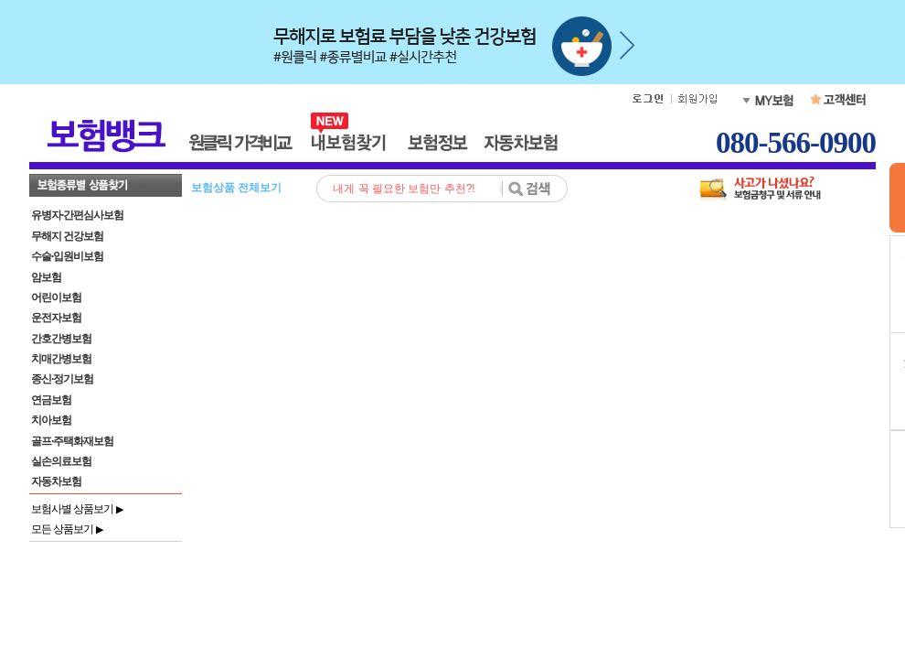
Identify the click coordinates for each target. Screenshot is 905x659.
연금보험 (51, 400)
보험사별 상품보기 (76, 508)
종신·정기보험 (62, 379)
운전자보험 (56, 317)
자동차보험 (56, 481)
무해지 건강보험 (67, 236)
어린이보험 (56, 297)
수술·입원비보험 (67, 256)
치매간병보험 (61, 358)
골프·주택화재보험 (72, 441)
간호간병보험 (61, 338)
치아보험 (51, 420)
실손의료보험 (61, 461)
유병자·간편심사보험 (77, 215)
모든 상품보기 (66, 529)
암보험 (46, 277)
